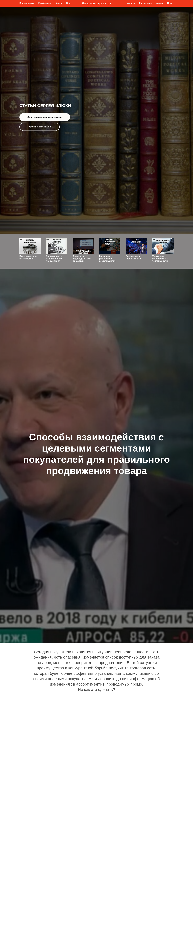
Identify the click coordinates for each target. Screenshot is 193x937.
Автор (159, 3)
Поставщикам (26, 3)
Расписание (145, 3)
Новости (130, 3)
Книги (59, 3)
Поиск (170, 3)
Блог (68, 3)
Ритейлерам (44, 3)
